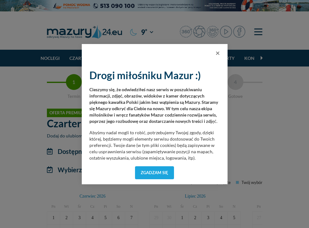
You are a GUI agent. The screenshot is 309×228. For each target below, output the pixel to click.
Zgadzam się (154, 172)
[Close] (217, 53)
